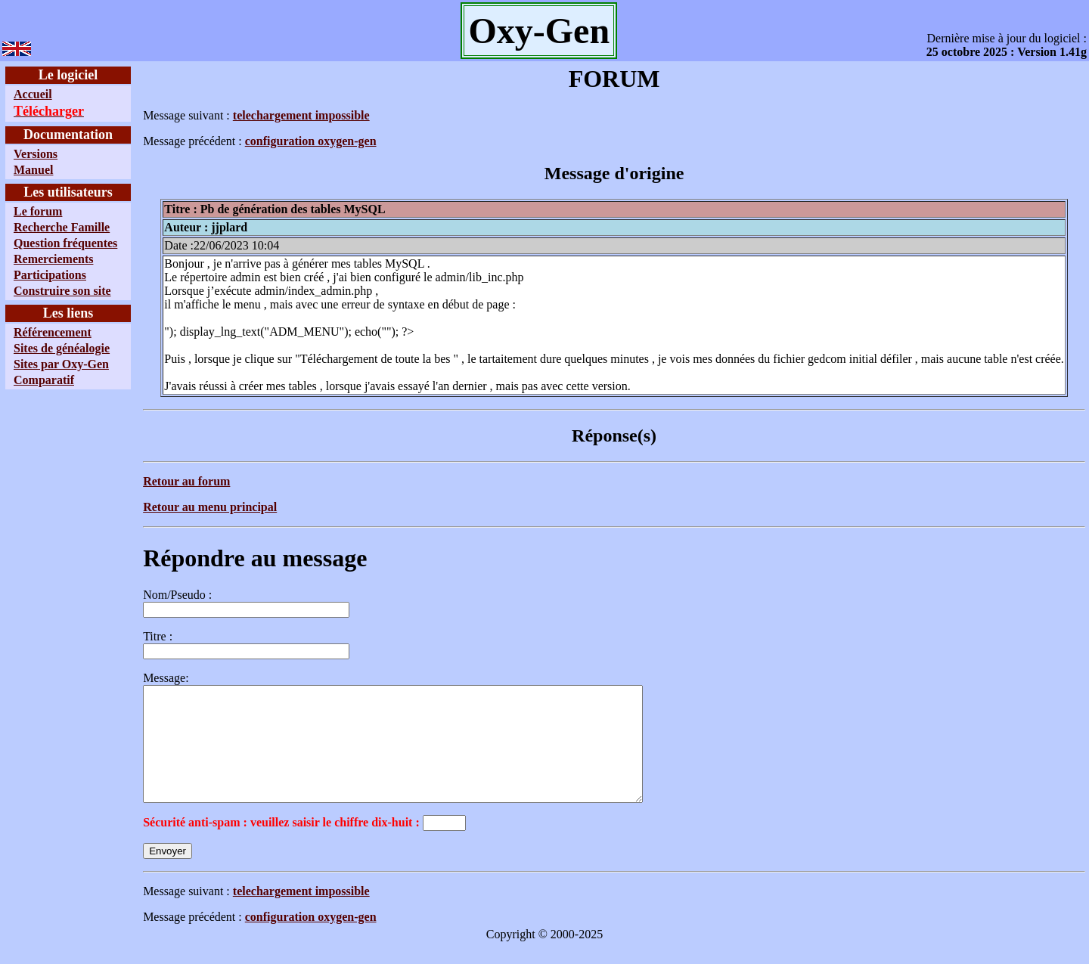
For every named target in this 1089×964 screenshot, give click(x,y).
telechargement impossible (301, 115)
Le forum (38, 211)
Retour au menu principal (210, 507)
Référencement (53, 332)
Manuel (33, 169)
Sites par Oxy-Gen (61, 364)
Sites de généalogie (62, 348)
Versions (35, 153)
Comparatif (44, 380)
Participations (50, 274)
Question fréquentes (65, 243)
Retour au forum (186, 481)
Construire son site (62, 290)
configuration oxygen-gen (311, 141)
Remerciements (53, 259)
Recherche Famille (62, 227)
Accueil (33, 94)
